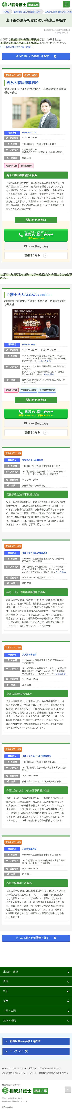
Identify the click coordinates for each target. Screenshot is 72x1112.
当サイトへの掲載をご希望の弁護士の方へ (48, 1073)
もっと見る (46, 361)
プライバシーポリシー (49, 1068)
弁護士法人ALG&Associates (29, 295)
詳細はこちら (32, 255)
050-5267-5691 (29, 344)
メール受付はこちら (38, 246)
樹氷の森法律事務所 (23, 83)
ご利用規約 (7, 1073)
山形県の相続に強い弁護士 (18, 47)
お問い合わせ (20, 1073)
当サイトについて (18, 1068)
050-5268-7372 (29, 132)
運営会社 (33, 1068)
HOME (5, 1068)
